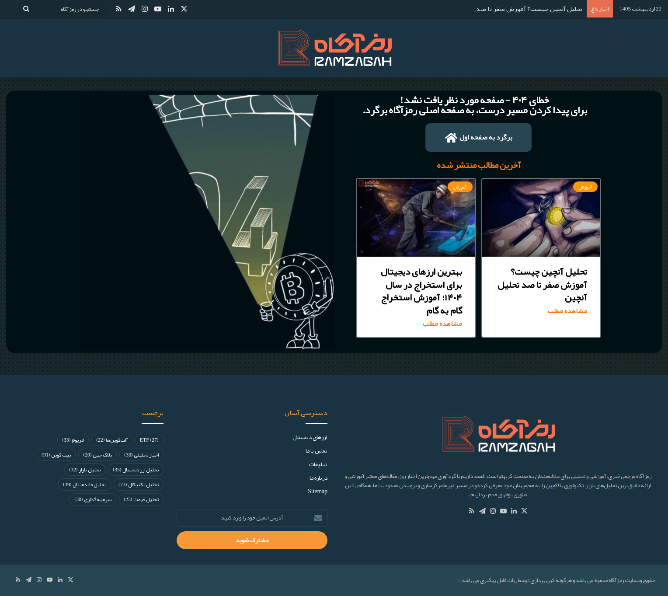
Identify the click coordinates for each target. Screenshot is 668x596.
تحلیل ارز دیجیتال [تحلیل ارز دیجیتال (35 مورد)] (136, 469)
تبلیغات (318, 464)
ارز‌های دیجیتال (309, 437)
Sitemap (317, 491)
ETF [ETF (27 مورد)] (149, 440)
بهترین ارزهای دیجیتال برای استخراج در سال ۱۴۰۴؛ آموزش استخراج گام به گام (421, 290)
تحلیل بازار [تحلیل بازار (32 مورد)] (85, 469)
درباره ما (318, 478)
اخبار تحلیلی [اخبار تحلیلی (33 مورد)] (141, 455)
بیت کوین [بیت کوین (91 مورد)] (56, 455)
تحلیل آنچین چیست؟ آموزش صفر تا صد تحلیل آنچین (512, 8)
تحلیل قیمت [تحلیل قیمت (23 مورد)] (141, 499)
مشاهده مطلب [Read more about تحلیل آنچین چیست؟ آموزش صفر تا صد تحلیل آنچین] (567, 311)
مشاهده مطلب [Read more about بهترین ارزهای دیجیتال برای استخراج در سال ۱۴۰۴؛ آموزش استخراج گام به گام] (442, 323)
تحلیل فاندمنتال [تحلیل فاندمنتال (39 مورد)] (84, 484)
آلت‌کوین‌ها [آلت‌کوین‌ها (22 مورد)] (112, 440)
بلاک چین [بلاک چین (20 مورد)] (97, 455)
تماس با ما (316, 451)
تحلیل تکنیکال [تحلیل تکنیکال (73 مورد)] (138, 484)
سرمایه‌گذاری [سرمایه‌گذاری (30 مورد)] (92, 499)
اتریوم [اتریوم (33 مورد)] (73, 440)
